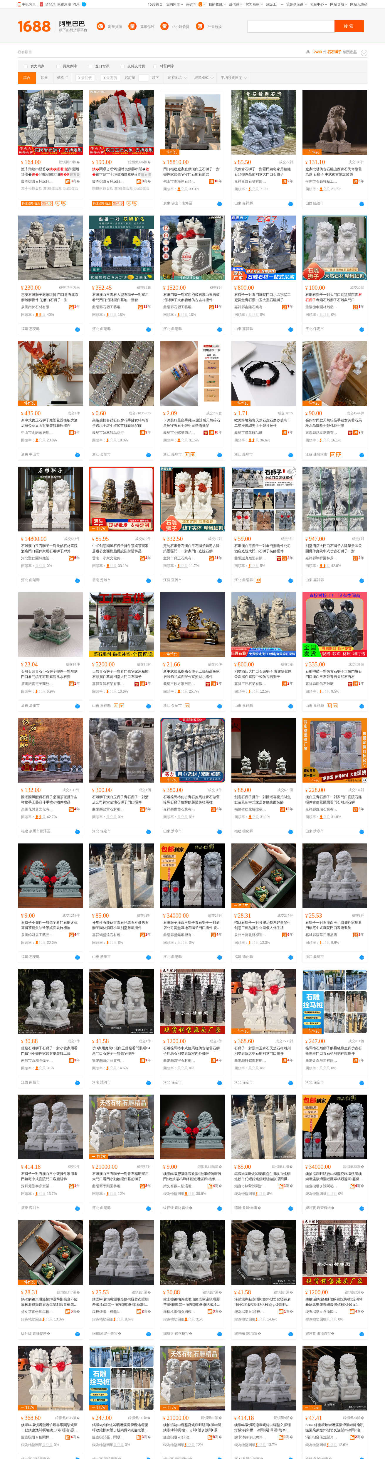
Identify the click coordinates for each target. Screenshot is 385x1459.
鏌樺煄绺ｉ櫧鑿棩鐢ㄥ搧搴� (108, 1312)
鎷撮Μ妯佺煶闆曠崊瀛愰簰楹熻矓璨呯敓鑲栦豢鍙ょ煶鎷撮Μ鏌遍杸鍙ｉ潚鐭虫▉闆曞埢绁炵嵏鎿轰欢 (120, 1428)
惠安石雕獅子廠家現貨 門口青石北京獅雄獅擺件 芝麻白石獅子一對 (49, 297)
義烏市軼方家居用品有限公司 (179, 684)
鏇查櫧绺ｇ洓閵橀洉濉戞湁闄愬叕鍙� (321, 1186)
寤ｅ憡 (146, 175)
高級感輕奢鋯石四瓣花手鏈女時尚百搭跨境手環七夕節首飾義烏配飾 (120, 423)
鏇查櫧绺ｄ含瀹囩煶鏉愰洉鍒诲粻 (321, 1312)
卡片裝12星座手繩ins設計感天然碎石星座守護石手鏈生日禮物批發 (191, 423)
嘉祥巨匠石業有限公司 (250, 684)
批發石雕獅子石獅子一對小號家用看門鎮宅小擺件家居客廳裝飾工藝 (49, 1051)
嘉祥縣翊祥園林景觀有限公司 (321, 558)
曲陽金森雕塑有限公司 (321, 1060)
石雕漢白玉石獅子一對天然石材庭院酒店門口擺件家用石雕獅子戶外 (49, 548)
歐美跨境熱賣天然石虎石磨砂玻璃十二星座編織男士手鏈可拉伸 (262, 423)
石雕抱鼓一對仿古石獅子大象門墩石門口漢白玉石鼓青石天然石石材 (333, 674)
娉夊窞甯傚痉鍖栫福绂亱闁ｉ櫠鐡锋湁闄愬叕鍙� (37, 1312)
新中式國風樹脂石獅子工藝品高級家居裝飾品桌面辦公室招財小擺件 (191, 674)
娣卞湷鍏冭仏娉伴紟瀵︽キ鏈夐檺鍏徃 (250, 1437)
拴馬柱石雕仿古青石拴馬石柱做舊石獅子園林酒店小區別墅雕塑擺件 (120, 925)
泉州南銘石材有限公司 (37, 307)
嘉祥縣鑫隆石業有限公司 (250, 307)
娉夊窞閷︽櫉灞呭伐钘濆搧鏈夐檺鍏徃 (179, 1186)
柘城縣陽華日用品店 (321, 935)
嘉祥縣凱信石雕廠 (319, 684)
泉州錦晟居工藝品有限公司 (37, 935)
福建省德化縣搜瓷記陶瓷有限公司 (250, 809)
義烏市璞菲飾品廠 (248, 433)
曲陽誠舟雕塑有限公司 (250, 558)
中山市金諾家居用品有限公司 (37, 433)
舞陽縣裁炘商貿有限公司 (108, 1060)
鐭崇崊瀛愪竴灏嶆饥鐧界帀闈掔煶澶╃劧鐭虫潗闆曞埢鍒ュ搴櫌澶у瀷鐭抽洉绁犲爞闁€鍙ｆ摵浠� (49, 1428)
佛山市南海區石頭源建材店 (179, 181)
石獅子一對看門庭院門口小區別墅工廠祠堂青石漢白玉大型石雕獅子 (262, 297)
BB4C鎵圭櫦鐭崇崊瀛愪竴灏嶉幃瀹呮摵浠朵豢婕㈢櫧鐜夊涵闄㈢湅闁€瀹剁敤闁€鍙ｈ (334, 1428)
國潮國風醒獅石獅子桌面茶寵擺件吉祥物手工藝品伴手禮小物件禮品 (49, 799)
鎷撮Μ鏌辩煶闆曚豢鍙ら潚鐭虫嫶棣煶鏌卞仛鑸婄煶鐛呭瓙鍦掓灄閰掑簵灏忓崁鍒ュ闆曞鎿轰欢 (263, 1177)
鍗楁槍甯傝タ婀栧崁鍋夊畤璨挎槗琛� (179, 1312)
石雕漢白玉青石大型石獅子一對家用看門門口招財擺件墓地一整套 (120, 297)
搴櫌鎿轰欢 (52, 188)
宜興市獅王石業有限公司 (179, 558)
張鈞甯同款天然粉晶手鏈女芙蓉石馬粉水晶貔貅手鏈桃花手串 (333, 423)
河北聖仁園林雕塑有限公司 (37, 558)
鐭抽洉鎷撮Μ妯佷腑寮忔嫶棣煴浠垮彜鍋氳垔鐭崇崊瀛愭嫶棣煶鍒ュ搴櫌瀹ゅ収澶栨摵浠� (334, 1302)
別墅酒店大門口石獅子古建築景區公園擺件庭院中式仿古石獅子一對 (333, 548)
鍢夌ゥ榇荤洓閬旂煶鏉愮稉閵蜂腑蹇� (250, 1186)
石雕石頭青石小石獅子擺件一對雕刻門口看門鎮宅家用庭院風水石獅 (49, 674)
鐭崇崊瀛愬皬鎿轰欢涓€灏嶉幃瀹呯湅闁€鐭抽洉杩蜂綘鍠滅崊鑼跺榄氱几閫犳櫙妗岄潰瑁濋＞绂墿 (192, 1177)
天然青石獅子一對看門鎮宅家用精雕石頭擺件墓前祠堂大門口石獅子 (262, 171)
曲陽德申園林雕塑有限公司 (321, 307)
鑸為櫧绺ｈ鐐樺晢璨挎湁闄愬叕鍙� (250, 1312)
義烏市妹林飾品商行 (108, 433)
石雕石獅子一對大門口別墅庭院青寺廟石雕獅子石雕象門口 (333, 297)
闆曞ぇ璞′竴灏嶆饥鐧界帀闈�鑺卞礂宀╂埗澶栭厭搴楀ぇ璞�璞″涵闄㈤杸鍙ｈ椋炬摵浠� (120, 172)
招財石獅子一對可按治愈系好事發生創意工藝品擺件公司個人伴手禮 (262, 925)
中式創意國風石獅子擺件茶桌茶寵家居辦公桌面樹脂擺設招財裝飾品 (120, 548)
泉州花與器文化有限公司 (37, 809)
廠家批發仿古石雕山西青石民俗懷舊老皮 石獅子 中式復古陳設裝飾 (333, 171)
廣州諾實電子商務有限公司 (37, 684)
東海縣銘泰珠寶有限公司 (321, 433)
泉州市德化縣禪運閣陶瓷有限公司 (250, 935)
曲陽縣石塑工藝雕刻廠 (108, 307)
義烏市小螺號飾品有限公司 (179, 433)
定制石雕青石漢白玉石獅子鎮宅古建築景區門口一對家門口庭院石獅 (191, 548)
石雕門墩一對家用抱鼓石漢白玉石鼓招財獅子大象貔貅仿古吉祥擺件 (191, 297)
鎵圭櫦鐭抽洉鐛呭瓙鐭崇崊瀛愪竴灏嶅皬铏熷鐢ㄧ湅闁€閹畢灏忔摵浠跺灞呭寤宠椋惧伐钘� (192, 1302)
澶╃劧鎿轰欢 (31, 188)
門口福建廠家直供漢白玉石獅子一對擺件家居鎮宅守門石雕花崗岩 (191, 171)
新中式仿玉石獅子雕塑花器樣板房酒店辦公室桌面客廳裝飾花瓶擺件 (49, 423)
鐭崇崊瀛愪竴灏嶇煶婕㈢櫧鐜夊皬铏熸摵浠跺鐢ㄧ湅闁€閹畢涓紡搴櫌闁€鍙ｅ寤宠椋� (120, 1302)
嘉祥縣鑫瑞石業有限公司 (321, 809)
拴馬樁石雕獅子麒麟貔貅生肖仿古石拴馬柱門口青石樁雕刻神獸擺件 (333, 1051)
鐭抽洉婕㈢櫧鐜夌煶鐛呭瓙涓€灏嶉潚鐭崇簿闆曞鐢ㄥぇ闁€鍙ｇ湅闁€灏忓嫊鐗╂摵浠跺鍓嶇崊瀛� (192, 1428)
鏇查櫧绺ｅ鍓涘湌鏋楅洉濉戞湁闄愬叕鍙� (179, 1437)
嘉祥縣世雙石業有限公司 (179, 809)
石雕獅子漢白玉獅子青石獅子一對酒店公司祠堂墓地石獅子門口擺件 (120, 799)
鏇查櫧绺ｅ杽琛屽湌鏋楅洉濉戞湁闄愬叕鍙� (37, 181)
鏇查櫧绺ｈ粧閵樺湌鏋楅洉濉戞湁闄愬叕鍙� (37, 1437)
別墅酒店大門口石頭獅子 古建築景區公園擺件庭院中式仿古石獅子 (263, 674)
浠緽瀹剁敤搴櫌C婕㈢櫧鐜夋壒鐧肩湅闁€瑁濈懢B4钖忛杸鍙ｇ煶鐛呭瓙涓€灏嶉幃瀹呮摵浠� (263, 1302)
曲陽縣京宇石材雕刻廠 (179, 1060)
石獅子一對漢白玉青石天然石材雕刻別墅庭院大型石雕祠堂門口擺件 (262, 1051)
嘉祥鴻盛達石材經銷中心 (108, 935)
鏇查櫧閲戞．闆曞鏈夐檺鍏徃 (108, 1437)
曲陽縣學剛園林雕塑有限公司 (108, 1186)
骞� (75, 181)
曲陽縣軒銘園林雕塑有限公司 (250, 1060)
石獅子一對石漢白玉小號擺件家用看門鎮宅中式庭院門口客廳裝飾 (333, 925)
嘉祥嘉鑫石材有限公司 (250, 181)
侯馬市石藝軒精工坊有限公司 (321, 181)
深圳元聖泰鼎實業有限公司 (37, 1186)
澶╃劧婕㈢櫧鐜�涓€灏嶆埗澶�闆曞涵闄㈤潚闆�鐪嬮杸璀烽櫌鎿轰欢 (50, 172)
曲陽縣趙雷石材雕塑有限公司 (108, 809)
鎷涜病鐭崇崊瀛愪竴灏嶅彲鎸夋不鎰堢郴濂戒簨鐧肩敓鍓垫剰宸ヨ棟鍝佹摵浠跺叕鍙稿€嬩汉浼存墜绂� (49, 1302)
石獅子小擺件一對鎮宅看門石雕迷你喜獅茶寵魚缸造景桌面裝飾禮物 (49, 925)
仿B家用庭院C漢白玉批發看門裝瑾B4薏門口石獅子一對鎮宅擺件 (121, 1051)
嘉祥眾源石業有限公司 (108, 684)
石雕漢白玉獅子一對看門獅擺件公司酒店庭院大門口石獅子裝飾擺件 (262, 548)
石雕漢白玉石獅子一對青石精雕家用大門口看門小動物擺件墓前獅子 (120, 1176)
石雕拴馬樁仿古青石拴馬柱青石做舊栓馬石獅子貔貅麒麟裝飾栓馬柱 (191, 799)
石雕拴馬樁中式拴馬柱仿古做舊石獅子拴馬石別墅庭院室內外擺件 (191, 1051)
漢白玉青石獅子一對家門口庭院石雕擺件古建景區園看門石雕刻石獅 (333, 799)
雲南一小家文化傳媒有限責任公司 (108, 558)
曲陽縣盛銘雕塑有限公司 (179, 935)
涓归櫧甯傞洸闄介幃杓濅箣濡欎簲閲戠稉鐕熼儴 (321, 1437)
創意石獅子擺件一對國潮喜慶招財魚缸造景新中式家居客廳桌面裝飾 (262, 799)
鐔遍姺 (75, 175)
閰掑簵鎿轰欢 (102, 188)
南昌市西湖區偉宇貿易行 (37, 1060)
